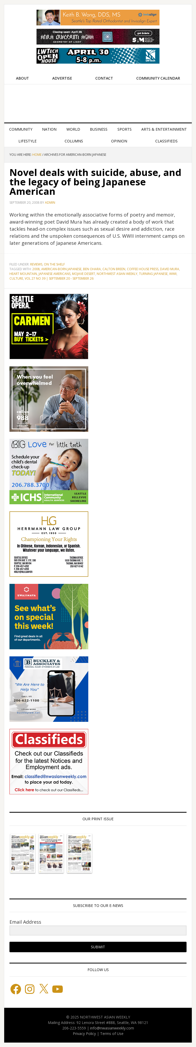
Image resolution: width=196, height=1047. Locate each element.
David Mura (169, 269)
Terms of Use (111, 1033)
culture (16, 278)
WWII (173, 274)
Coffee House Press (142, 269)
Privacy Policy (84, 1033)
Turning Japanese (153, 274)
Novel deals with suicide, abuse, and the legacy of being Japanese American (95, 182)
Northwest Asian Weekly (98, 101)
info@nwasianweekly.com (112, 1028)
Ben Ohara (92, 269)
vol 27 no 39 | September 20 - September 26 (59, 278)
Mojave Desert (83, 274)
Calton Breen (113, 269)
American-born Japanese (61, 269)
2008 (36, 269)
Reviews (36, 264)
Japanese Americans (54, 274)
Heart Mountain (23, 274)
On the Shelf (54, 264)
